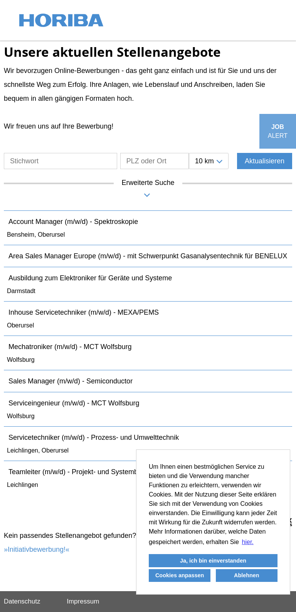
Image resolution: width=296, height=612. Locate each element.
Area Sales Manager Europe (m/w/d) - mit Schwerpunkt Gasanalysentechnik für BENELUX (147, 256)
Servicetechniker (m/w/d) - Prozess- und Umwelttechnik (93, 437)
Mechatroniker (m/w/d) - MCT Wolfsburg (69, 347)
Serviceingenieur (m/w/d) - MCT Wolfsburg (73, 403)
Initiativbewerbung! (37, 549)
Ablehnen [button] (246, 575)
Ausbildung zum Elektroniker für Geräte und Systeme (90, 278)
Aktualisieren (264, 161)
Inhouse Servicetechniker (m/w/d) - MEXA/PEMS (83, 312)
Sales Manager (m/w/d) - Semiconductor (70, 381)
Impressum (83, 601)
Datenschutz (22, 601)
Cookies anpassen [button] (179, 575)
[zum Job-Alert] (277, 131)
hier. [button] (248, 542)
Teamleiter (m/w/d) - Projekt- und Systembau (77, 472)
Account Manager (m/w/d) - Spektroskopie (73, 221)
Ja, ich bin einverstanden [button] (213, 561)
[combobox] (209, 161)
